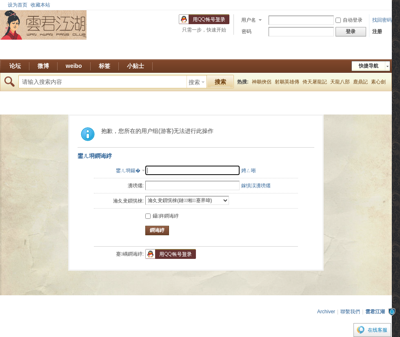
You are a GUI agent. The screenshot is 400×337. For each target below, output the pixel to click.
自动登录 (349, 20)
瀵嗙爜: (136, 186)
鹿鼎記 (360, 82)
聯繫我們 (350, 312)
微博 (43, 66)
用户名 (248, 20)
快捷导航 (368, 66)
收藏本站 (40, 5)
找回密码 (382, 20)
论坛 (15, 66)
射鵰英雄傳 (287, 82)
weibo (74, 66)
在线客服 (377, 330)
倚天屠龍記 (314, 82)
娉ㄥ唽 (248, 170)
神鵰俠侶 (261, 82)
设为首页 (17, 5)
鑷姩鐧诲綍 (162, 216)
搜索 (194, 82)
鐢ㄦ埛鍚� (128, 170)
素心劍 (378, 82)
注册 (377, 31)
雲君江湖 (375, 312)
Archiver (326, 312)
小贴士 (135, 66)
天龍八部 (340, 82)
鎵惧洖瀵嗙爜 (256, 186)
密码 (246, 31)
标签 (104, 66)
